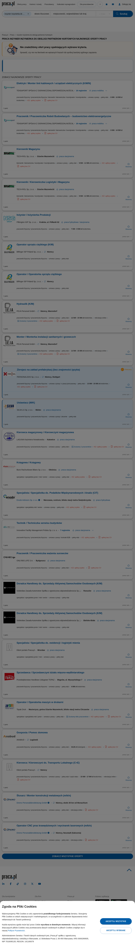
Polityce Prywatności (16, 931)
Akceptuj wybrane (115, 930)
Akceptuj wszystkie (116, 921)
